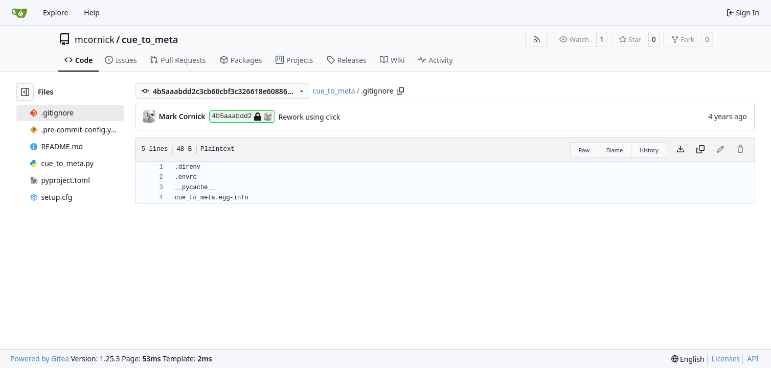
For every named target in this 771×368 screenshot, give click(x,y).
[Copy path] (400, 91)
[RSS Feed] (537, 39)
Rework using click (310, 117)
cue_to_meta (150, 39)
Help (92, 12)
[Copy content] (700, 149)
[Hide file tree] (25, 92)
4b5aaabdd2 (242, 116)
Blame (614, 150)
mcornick (95, 39)
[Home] (19, 13)
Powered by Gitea (39, 358)
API (752, 358)
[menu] (688, 359)
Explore (55, 12)
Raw (584, 150)
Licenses (726, 358)
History (649, 150)
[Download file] (680, 149)
